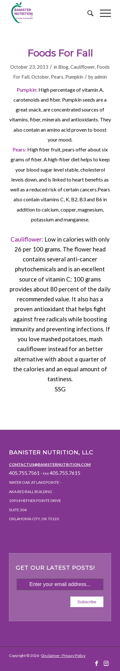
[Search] (87, 13)
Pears (57, 77)
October (40, 77)
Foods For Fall (60, 53)
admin (100, 77)
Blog (63, 67)
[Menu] (102, 13)
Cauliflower (82, 67)
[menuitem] (87, 13)
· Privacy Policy (72, 655)
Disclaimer (50, 655)
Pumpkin (74, 77)
